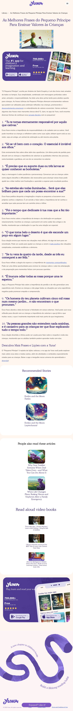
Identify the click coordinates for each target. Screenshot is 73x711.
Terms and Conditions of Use (60, 707)
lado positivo (55, 244)
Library (4, 13)
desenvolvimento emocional (12, 108)
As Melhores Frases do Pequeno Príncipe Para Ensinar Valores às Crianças (39, 13)
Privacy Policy (42, 707)
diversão (5, 361)
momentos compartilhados (56, 262)
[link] (11, 75)
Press (30, 707)
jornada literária (35, 115)
